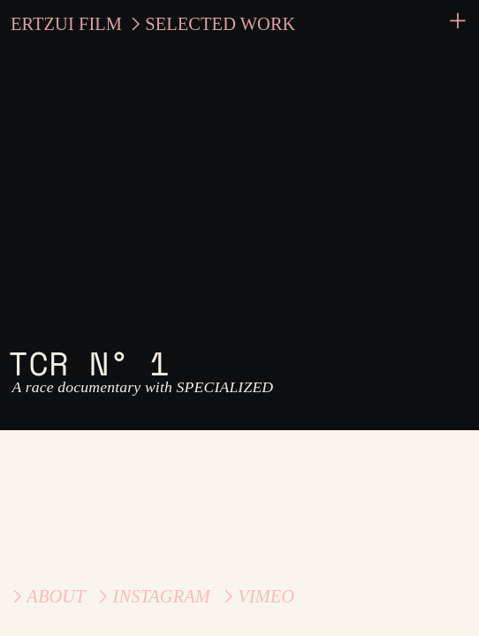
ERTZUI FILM (66, 24)
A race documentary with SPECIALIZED (140, 387)
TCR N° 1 (89, 362)
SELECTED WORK (220, 24)
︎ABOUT (46, 596)
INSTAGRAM (161, 596)
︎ (103, 596)
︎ (457, 21)
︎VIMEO (256, 596)
